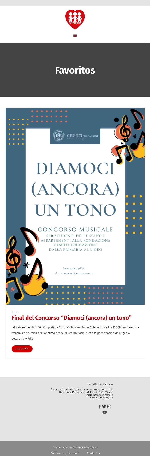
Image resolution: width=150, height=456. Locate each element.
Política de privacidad (64, 453)
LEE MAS (22, 349)
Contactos (93, 453)
